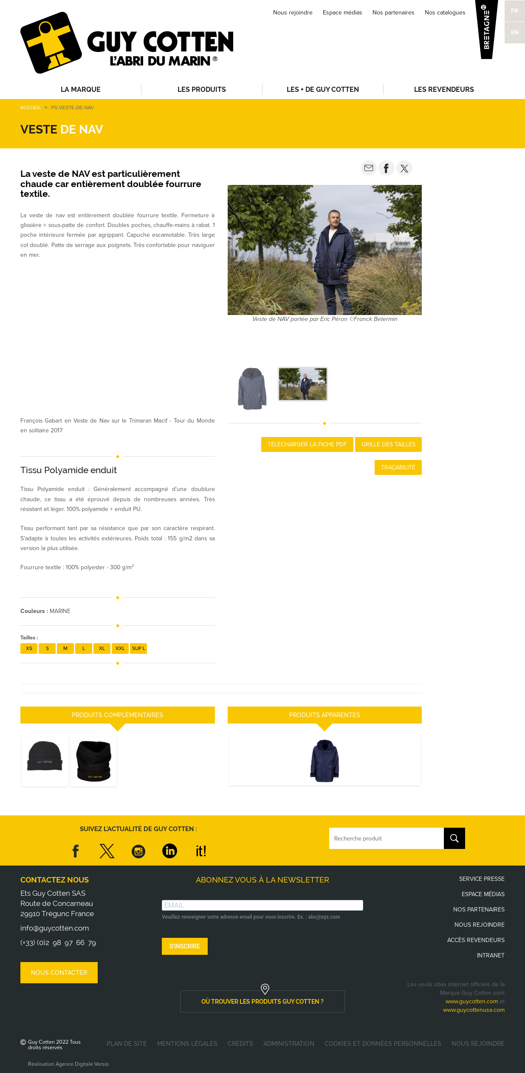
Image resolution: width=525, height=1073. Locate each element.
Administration (288, 1043)
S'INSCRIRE (184, 946)
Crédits (240, 1043)
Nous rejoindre (293, 12)
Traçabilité (398, 467)
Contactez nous (54, 879)
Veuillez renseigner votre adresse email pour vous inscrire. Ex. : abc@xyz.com (251, 917)
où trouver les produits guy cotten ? (262, 1001)
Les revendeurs (444, 89)
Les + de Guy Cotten (323, 89)
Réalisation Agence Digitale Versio (68, 1064)
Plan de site (127, 1043)
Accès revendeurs (476, 940)
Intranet (491, 955)
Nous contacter (59, 972)
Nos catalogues (445, 12)
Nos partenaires (394, 12)
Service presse (482, 879)
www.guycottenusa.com (474, 1009)
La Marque (81, 89)
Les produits (202, 89)
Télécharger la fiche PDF (307, 444)
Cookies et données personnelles (383, 1043)
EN (515, 32)
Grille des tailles (388, 444)
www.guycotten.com (472, 1001)
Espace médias (342, 12)
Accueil (30, 107)
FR (514, 10)
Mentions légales (187, 1043)
